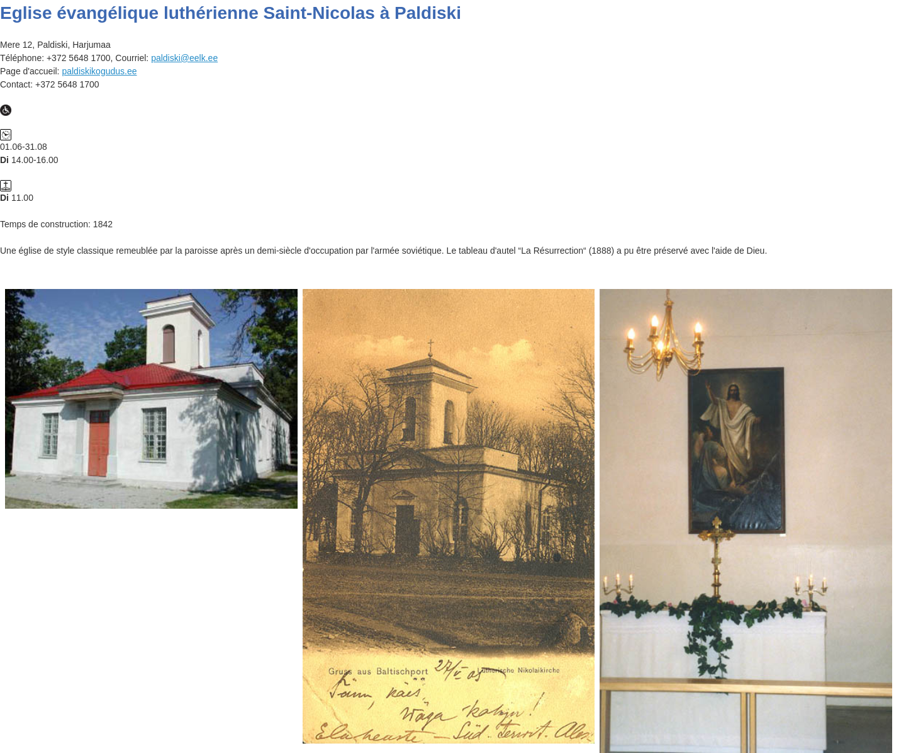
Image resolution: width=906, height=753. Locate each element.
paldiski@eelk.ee (184, 58)
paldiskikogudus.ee (99, 71)
